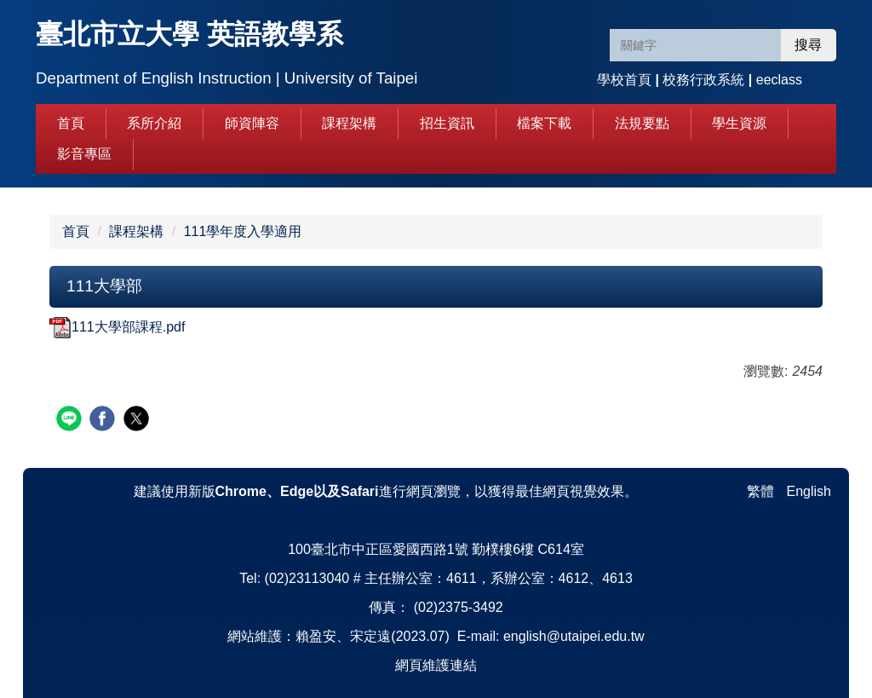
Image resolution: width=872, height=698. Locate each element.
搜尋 (808, 44)
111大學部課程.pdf (117, 327)
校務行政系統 (703, 79)
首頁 (70, 123)
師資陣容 (252, 123)
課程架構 (136, 231)
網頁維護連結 (436, 665)
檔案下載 (544, 123)
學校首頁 (624, 79)
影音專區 (84, 154)
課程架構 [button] (349, 123)
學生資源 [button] (739, 123)
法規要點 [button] (642, 123)
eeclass (779, 79)
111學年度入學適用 (243, 231)
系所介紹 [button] (154, 123)
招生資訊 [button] (447, 123)
